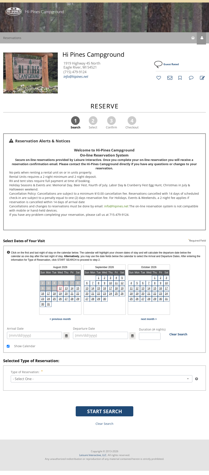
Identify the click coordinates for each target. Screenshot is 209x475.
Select (93, 122)
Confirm (111, 122)
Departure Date (84, 329)
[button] (201, 38)
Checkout (132, 122)
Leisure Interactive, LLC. (93, 455)
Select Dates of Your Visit (104, 241)
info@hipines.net (75, 76)
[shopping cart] (193, 38)
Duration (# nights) (152, 329)
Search (75, 122)
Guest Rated (171, 64)
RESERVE (104, 106)
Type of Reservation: (25, 372)
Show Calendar (24, 346)
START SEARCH (104, 411)
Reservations (12, 38)
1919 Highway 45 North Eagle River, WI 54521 (81, 65)
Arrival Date (15, 329)
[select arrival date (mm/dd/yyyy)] (34, 335)
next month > (149, 319)
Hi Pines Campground (93, 54)
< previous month (60, 319)
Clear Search (178, 334)
